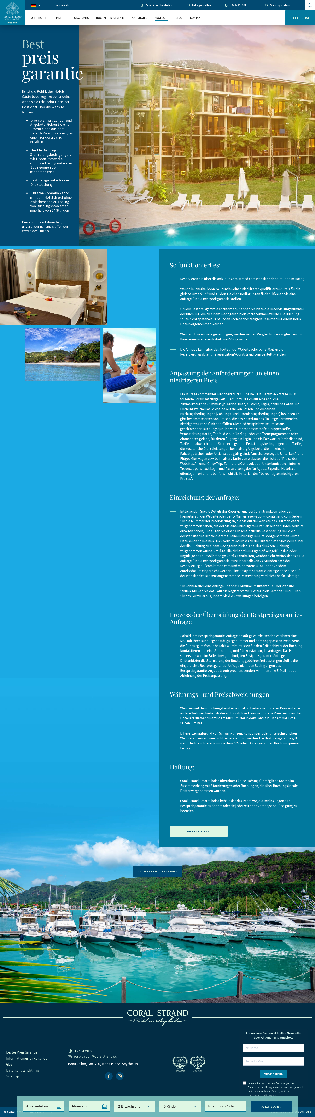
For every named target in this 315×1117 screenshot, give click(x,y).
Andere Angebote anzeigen (157, 871)
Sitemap (12, 1076)
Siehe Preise (300, 18)
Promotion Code (221, 1106)
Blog (179, 18)
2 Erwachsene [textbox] (129, 1106)
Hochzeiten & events (110, 18)
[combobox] (135, 1106)
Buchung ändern (280, 5)
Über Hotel (39, 18)
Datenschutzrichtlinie (22, 1070)
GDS (9, 1064)
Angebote (162, 18)
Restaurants (80, 18)
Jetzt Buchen (271, 1106)
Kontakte (197, 18)
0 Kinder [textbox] (170, 1106)
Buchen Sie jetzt (198, 831)
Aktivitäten (139, 18)
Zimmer (59, 18)
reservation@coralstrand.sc (95, 1056)
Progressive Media (299, 1111)
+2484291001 (238, 5)
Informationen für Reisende (26, 1058)
